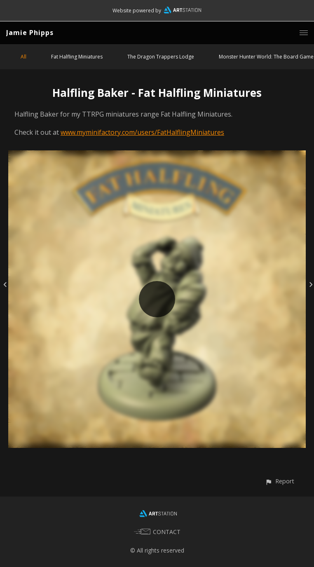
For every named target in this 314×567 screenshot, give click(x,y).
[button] (280, 481)
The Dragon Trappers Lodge (160, 56)
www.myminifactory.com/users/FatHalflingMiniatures (142, 132)
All (23, 56)
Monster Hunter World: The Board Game (266, 56)
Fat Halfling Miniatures (77, 56)
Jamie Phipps (30, 32)
